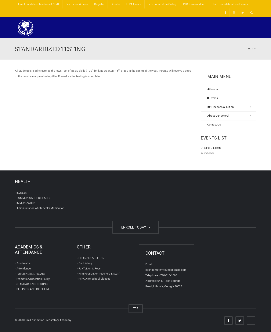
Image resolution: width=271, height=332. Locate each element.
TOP (135, 308)
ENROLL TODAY (135, 227)
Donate (115, 4)
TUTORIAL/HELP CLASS (31, 273)
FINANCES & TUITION (91, 258)
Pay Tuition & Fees (77, 4)
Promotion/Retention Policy (33, 278)
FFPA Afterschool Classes (94, 278)
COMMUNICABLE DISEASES (34, 197)
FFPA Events (133, 4)
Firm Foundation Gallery (162, 4)
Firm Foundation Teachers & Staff (38, 4)
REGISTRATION (211, 148)
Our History (85, 263)
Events (212, 98)
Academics (23, 263)
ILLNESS (22, 192)
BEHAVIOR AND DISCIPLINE (33, 289)
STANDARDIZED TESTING (32, 284)
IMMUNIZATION (26, 203)
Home (251, 48)
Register (99, 4)
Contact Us (214, 124)
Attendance (24, 268)
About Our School (218, 115)
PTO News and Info (194, 4)
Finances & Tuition (220, 107)
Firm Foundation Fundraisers (230, 4)
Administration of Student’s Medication (40, 208)
